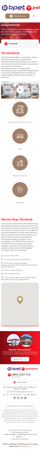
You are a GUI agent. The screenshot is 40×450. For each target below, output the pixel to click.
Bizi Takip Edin (30, 395)
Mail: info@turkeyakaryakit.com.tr (20, 392)
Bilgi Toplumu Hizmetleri (20, 439)
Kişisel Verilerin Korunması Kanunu (20, 430)
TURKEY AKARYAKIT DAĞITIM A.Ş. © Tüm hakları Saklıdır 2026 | (20, 445)
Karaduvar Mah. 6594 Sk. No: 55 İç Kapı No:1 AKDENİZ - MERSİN (20, 388)
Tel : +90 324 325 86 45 (13, 395)
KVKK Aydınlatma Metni (20, 432)
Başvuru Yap (20, 359)
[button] (20, 300)
